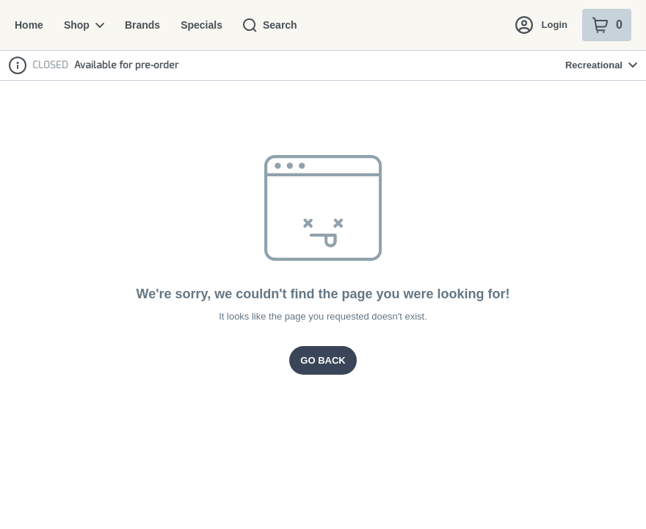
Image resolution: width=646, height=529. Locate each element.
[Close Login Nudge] (612, 79)
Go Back (323, 360)
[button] (497, 79)
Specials (197, 25)
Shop (82, 25)
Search (263, 25)
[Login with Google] (552, 79)
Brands (139, 25)
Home (29, 25)
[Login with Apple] (581, 79)
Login (541, 25)
